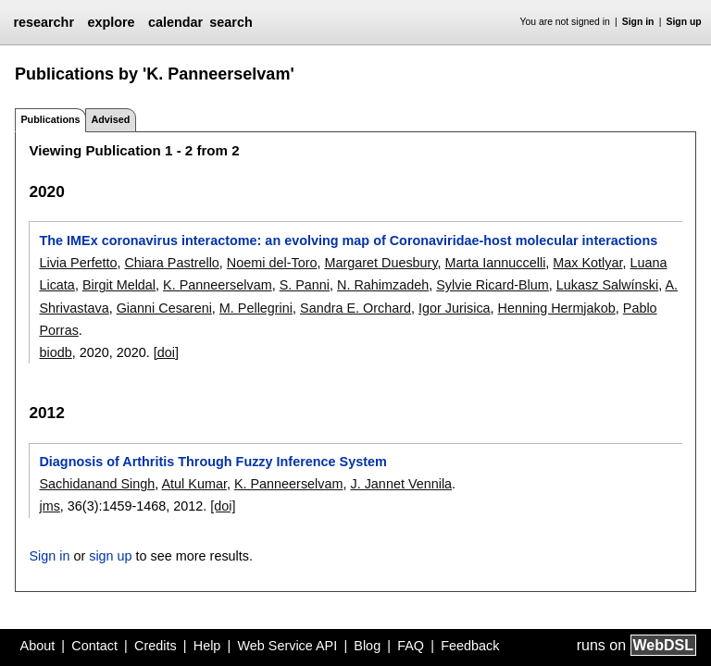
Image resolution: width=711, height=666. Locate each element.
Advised (110, 119)
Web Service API (287, 645)
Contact (94, 645)
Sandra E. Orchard (355, 308)
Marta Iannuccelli (495, 262)
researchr (43, 22)
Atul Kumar (194, 483)
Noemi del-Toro (272, 262)
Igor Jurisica (454, 308)
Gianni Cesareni (164, 308)
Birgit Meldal (119, 285)
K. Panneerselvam (217, 285)
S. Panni (305, 285)
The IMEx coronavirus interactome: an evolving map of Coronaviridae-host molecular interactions (348, 240)
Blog (367, 645)
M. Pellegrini (256, 308)
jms (49, 506)
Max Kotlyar (587, 262)
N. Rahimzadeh (383, 285)
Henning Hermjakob (557, 308)
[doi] (166, 352)
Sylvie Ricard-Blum (492, 285)
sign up (110, 556)
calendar (175, 22)
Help (207, 645)
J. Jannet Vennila (401, 483)
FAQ (410, 645)
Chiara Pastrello (171, 262)
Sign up (684, 22)
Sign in (638, 22)
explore (110, 22)
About (38, 645)
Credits (155, 645)
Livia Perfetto (78, 262)
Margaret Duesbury (380, 262)
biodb (55, 352)
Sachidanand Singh (97, 483)
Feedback (470, 645)
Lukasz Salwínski (607, 285)
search (230, 22)
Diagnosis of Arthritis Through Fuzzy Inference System (212, 461)
